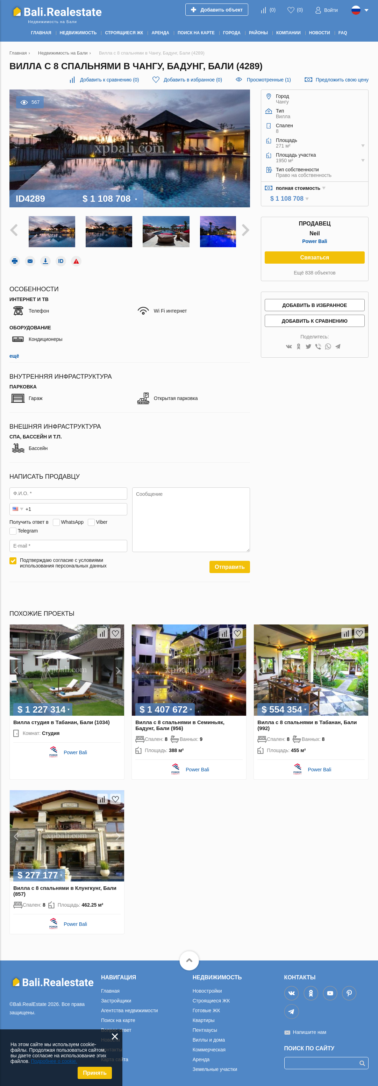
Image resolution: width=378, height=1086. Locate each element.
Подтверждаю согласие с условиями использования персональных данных (63, 560)
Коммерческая (209, 1047)
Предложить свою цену (342, 80)
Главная (110, 988)
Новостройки (207, 988)
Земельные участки (215, 1067)
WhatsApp (72, 519)
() (273, 10)
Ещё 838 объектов (314, 273)
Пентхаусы (205, 1027)
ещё (14, 353)
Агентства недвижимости (129, 1008)
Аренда (201, 1057)
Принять (95, 1073)
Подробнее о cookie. (54, 1061)
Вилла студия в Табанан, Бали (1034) (61, 720)
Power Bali (314, 241)
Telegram (28, 528)
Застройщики (116, 998)
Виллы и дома (209, 1037)
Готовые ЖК (206, 1008)
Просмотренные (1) (269, 80)
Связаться (314, 257)
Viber (101, 519)
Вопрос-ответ (116, 1027)
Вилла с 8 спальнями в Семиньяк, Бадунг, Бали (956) (179, 723)
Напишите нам (309, 1030)
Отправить (230, 564)
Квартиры (204, 1018)
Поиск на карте (118, 1018)
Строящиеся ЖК (211, 998)
